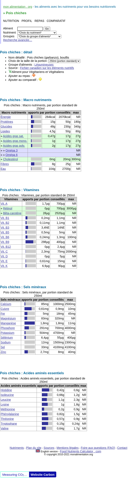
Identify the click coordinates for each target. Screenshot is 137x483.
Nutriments (17, 447)
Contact (122, 447)
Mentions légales (68, 447)
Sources (49, 447)
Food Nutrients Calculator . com (80, 451)
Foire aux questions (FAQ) (98, 447)
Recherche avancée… (17, 40)
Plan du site (33, 447)
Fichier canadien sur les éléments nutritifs (47, 68)
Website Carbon (43, 474)
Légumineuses (44, 64)
